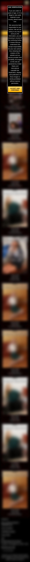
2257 (2, 538)
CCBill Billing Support (8, 531)
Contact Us (4, 519)
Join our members (7, 528)
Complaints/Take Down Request (11, 541)
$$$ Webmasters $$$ (8, 547)
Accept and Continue (15, 89)
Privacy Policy (5, 535)
